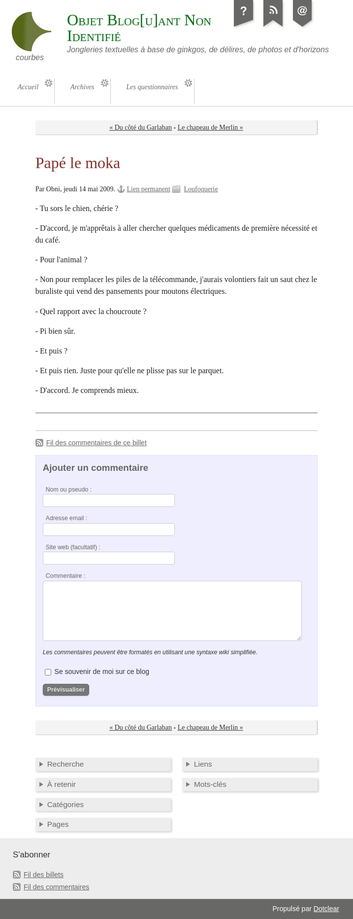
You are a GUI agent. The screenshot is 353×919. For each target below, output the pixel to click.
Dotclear (326, 909)
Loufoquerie (201, 189)
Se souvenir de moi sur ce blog (102, 671)
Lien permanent (148, 189)
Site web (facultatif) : (73, 547)
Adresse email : (67, 518)
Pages (58, 824)
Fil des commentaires (56, 887)
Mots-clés (210, 784)
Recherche (65, 764)
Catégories (65, 804)
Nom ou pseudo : (69, 489)
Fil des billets (44, 875)
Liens (203, 764)
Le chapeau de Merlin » (210, 127)
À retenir (61, 784)
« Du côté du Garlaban (140, 127)
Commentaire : (65, 575)
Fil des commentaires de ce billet (96, 443)
